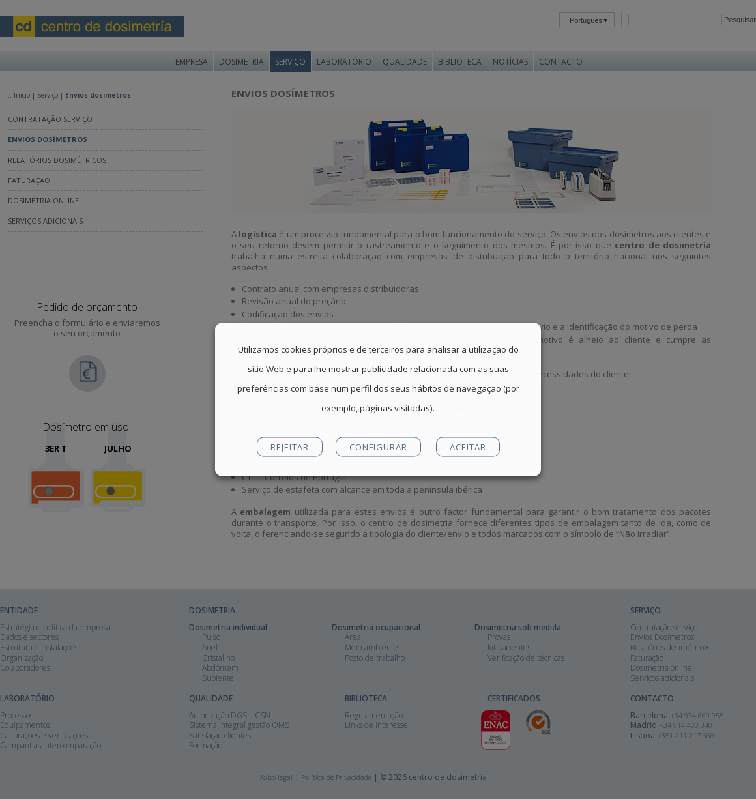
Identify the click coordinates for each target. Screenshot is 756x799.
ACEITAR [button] (468, 447)
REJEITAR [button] (289, 447)
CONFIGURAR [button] (378, 447)
